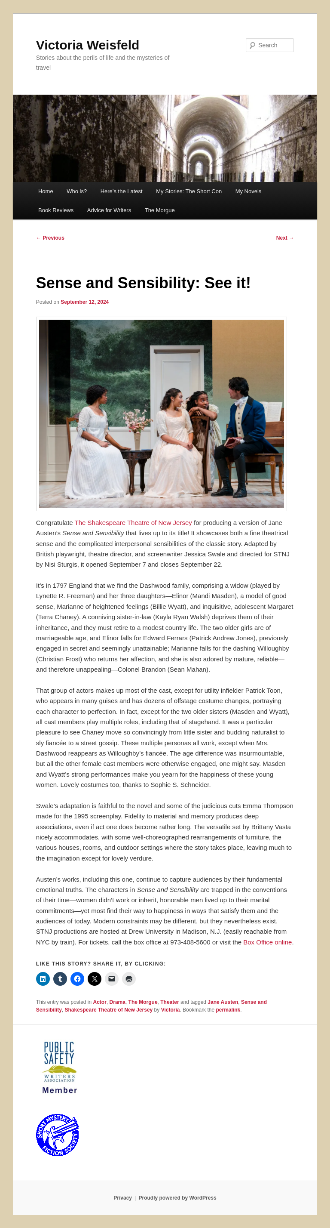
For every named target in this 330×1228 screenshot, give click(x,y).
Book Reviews (55, 210)
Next (285, 238)
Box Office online (267, 942)
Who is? (77, 191)
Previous (50, 238)
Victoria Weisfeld (88, 45)
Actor (100, 1002)
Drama (117, 1002)
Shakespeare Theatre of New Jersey (109, 1010)
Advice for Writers (109, 210)
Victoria (170, 1010)
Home (45, 191)
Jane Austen (223, 1002)
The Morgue (160, 210)
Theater (169, 1002)
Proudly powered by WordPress (178, 1198)
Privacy (122, 1198)
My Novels (248, 191)
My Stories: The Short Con (189, 191)
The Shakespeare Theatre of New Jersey (133, 522)
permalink (228, 1010)
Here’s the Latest (122, 191)
